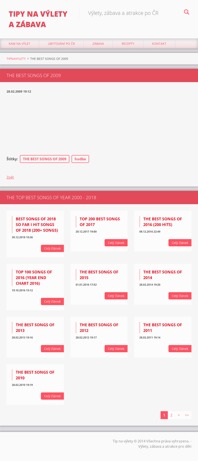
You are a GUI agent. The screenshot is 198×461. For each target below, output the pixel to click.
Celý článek (52, 248)
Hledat (186, 13)
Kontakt (159, 43)
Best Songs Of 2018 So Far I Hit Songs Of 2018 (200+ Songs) (37, 224)
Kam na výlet (19, 43)
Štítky (12, 159)
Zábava (98, 43)
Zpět (10, 177)
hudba (80, 159)
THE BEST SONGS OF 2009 (44, 159)
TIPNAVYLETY (16, 59)
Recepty (128, 43)
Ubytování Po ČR (61, 43)
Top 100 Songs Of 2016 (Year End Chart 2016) (34, 277)
